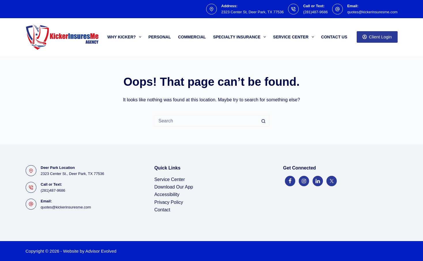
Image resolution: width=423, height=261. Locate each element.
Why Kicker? (125, 36)
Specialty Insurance (240, 36)
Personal (159, 37)
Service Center (294, 36)
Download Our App (173, 186)
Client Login (377, 36)
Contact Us (334, 37)
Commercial (192, 37)
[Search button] (263, 121)
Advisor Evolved (100, 251)
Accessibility (166, 194)
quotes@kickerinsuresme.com (372, 12)
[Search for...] (206, 121)
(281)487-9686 (315, 12)
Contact (162, 209)
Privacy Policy (168, 202)
